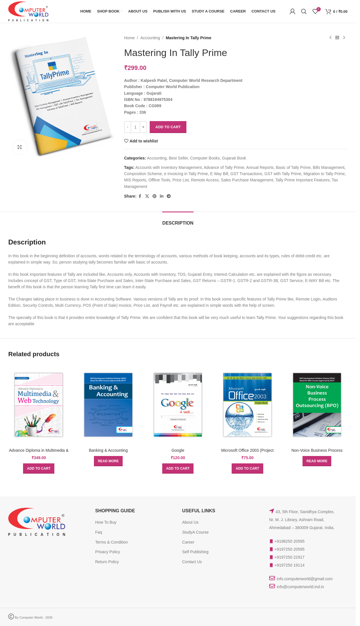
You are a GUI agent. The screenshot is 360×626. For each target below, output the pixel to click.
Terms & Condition (111, 542)
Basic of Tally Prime (293, 167)
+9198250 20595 (290, 541)
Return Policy (107, 561)
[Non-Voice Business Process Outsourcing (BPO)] (317, 404)
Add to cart (168, 127)
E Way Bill (219, 173)
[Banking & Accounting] (108, 404)
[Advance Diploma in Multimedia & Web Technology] (38, 404)
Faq (98, 532)
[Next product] (344, 37)
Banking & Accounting (108, 450)
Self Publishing (195, 552)
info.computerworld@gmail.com (305, 579)
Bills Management (328, 167)
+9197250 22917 (290, 557)
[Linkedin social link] (161, 196)
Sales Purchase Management (247, 180)
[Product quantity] (135, 127)
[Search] (304, 11)
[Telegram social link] (168, 196)
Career (188, 542)
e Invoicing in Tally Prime (186, 173)
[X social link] (147, 196)
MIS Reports (135, 180)
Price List (180, 180)
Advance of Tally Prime (224, 167)
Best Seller (178, 158)
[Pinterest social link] (154, 196)
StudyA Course (195, 532)
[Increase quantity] (143, 127)
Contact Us (192, 561)
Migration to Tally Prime (324, 173)
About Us (190, 522)
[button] (38, 468)
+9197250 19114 (290, 565)
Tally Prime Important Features (302, 180)
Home (129, 38)
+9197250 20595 (290, 549)
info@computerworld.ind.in (300, 586)
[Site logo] (28, 11)
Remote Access (205, 180)
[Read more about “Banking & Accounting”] (108, 461)
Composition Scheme (143, 173)
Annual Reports (260, 167)
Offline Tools (159, 180)
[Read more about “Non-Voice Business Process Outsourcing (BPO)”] (317, 461)
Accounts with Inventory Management (168, 167)
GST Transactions (246, 173)
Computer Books (205, 158)
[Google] (177, 404)
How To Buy (105, 522)
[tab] (177, 220)
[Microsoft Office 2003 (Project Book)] (247, 404)
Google (177, 450)
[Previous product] (330, 37)
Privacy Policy (107, 552)
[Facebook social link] (140, 196)
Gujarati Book (234, 158)
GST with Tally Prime (282, 173)
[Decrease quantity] (127, 127)
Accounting (150, 38)
